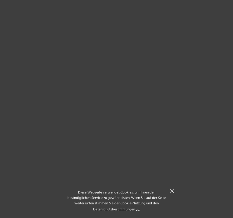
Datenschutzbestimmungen (114, 209)
